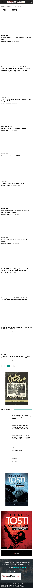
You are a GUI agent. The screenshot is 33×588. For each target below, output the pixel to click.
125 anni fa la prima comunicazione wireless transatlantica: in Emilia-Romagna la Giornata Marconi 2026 (21, 439)
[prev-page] (2, 366)
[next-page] (15, 366)
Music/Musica (14, 458)
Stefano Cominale (5, 130)
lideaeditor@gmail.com (20, 567)
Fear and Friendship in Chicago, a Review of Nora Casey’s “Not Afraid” (15, 211)
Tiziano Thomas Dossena (6, 74)
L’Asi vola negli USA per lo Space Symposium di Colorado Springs (20, 428)
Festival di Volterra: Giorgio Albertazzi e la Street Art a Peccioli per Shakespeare (14, 269)
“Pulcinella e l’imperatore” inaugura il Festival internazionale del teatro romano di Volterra (16, 357)
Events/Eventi (4, 354)
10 (11, 366)
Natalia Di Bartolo (5, 272)
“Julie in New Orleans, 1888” (10, 156)
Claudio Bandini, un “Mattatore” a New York (15, 128)
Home (2, 6)
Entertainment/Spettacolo (10, 6)
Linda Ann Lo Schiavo (6, 41)
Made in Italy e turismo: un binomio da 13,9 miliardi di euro (21, 449)
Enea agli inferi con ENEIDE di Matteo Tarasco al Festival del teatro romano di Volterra (16, 298)
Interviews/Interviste (6, 64)
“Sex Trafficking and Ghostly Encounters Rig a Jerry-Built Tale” (16, 100)
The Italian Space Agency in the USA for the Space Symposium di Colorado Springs (21, 417)
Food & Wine (14, 447)
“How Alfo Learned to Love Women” (12, 183)
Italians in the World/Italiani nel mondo (20, 425)
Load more (16, 467)
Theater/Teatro (5, 35)
